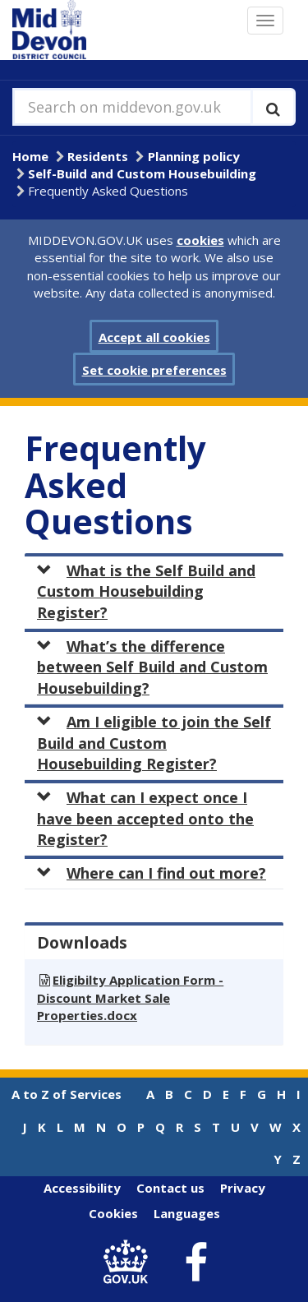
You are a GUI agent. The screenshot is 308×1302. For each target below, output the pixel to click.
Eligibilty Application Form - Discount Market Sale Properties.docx (130, 997)
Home (30, 156)
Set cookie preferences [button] (154, 370)
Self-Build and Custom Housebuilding (142, 173)
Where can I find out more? (151, 873)
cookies (200, 240)
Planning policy (194, 156)
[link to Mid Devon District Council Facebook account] (195, 1262)
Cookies (113, 1213)
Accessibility (82, 1188)
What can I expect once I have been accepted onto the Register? (145, 818)
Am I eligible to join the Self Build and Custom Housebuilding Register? (154, 742)
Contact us (170, 1188)
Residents (97, 156)
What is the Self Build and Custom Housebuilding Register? (146, 591)
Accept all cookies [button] (154, 337)
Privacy (242, 1188)
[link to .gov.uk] (129, 1263)
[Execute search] (273, 107)
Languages (187, 1213)
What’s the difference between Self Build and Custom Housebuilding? (152, 667)
